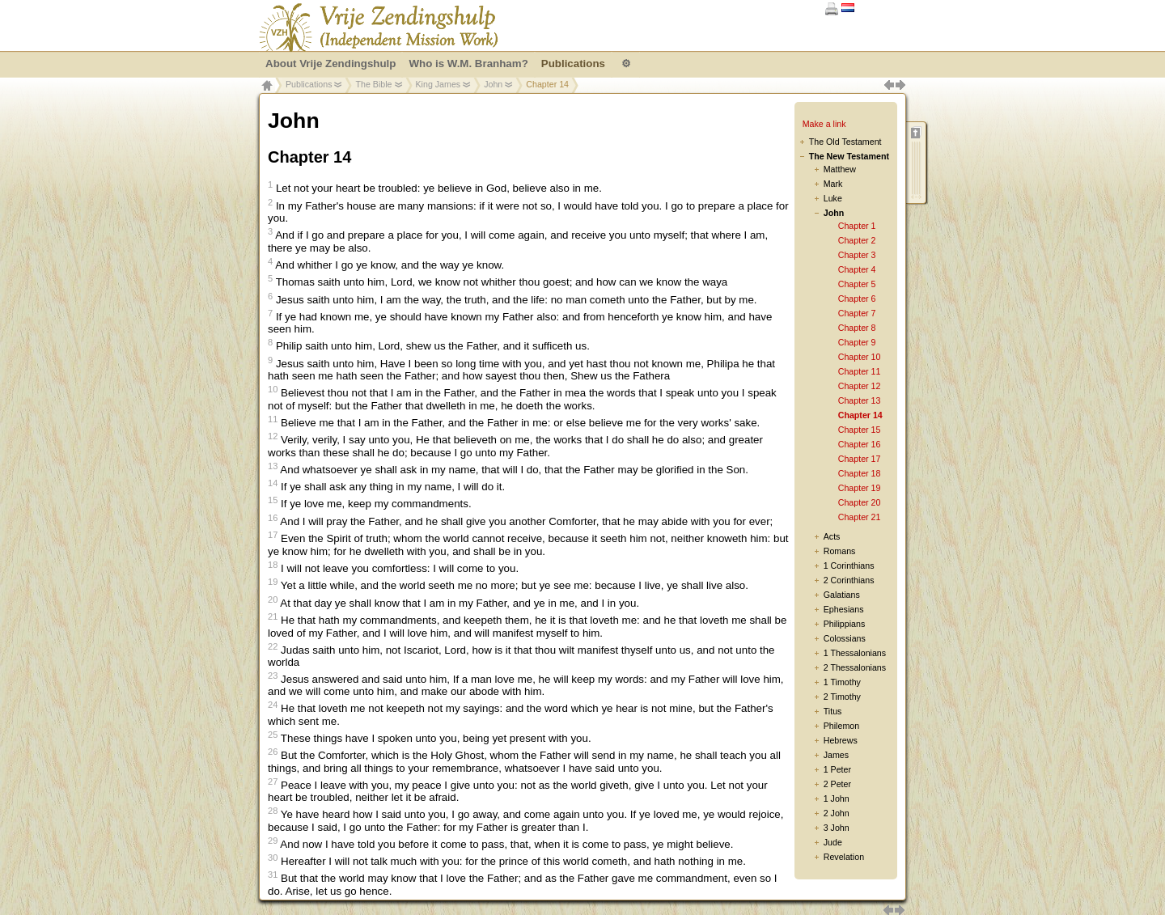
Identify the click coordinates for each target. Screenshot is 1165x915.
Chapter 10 (859, 357)
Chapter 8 (857, 328)
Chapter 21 (859, 517)
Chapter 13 (859, 400)
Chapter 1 (857, 226)
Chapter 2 (857, 240)
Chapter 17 (859, 459)
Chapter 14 (860, 415)
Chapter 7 (857, 313)
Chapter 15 (859, 429)
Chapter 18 (859, 473)
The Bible (373, 84)
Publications (309, 84)
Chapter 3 (857, 255)
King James (438, 84)
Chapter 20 (859, 502)
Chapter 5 (857, 284)
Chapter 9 (857, 342)
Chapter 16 (859, 444)
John (493, 84)
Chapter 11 (859, 371)
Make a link (824, 124)
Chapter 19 (859, 488)
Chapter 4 (857, 269)
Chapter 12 (859, 386)
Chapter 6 (857, 298)
